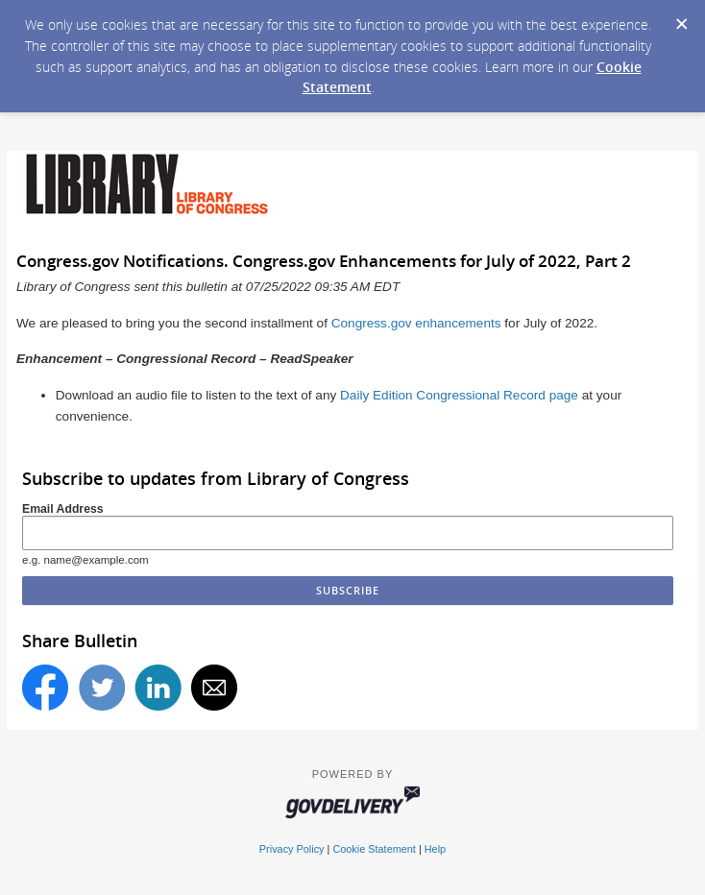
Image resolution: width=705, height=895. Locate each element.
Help (435, 849)
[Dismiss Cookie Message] (681, 18)
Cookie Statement (373, 849)
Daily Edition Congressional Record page (459, 395)
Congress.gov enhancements (416, 323)
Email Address (63, 509)
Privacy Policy (292, 849)
